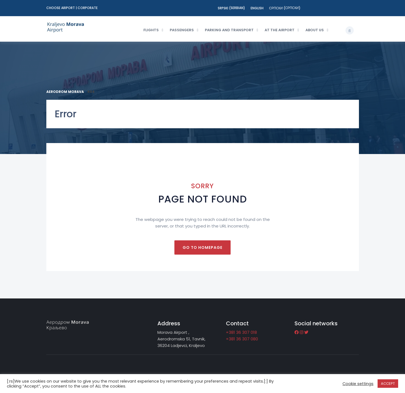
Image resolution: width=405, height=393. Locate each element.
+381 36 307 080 (242, 339)
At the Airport (279, 30)
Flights (151, 30)
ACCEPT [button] (388, 383)
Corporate (88, 7)
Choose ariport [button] (61, 7)
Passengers (182, 30)
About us (314, 30)
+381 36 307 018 (241, 332)
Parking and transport (229, 30)
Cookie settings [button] (357, 383)
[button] (349, 30)
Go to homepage (202, 247)
